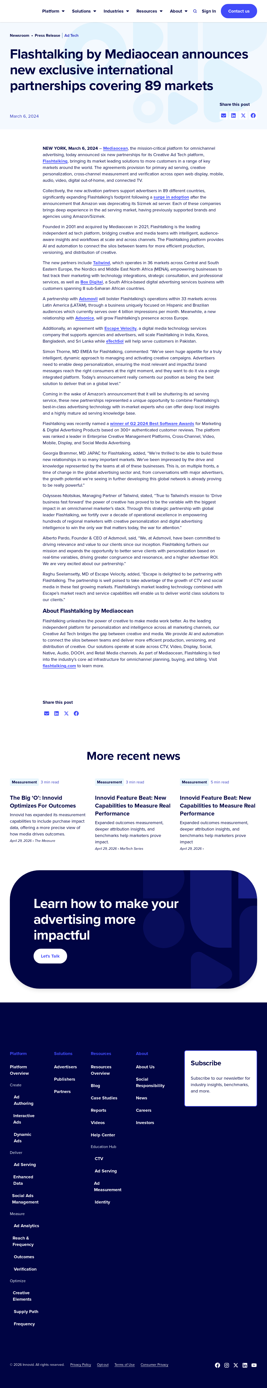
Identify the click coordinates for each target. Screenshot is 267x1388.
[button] (53, 11)
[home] (18, 11)
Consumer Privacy (154, 1364)
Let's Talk (50, 956)
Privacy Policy (80, 1364)
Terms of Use (124, 1364)
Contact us (239, 11)
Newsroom (19, 35)
